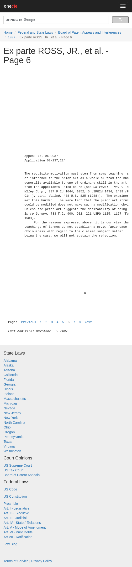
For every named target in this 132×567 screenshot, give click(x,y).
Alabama (10, 360)
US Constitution (15, 496)
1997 (11, 37)
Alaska (9, 365)
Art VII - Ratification (18, 537)
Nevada (9, 408)
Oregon (9, 432)
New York (11, 418)
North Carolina (14, 422)
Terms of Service (16, 561)
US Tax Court (13, 470)
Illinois (8, 389)
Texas (8, 441)
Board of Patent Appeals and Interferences (89, 32)
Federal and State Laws (35, 32)
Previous (28, 322)
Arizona (9, 370)
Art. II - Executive (16, 513)
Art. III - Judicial (15, 518)
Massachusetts (15, 399)
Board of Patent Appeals (22, 475)
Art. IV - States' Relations (22, 523)
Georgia (10, 384)
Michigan (10, 403)
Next (88, 322)
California (11, 375)
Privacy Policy (41, 561)
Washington (12, 451)
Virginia (9, 446)
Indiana (9, 394)
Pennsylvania (13, 437)
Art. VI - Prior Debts (18, 532)
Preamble (11, 503)
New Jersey (12, 413)
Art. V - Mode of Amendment (25, 527)
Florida (9, 379)
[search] (56, 20)
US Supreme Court (18, 465)
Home (8, 32)
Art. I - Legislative (16, 508)
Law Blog (10, 544)
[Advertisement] (66, 101)
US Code (10, 489)
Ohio (7, 427)
